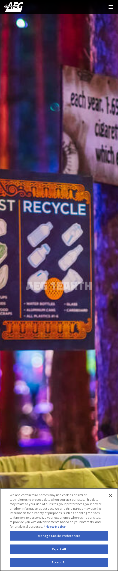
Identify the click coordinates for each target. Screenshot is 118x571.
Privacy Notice (55, 526)
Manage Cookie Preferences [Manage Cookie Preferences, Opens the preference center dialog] (59, 536)
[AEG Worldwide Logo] (13, 7)
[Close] (111, 496)
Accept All (59, 562)
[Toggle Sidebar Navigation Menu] (111, 7)
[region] (59, 529)
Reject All (59, 549)
